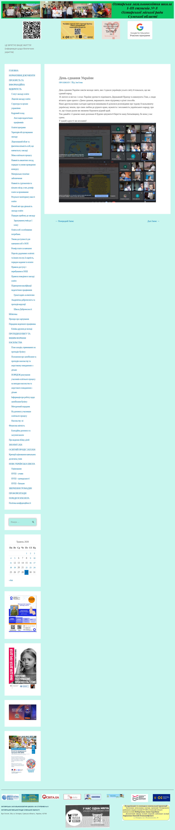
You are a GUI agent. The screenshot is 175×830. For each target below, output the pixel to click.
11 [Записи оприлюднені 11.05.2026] (11, 564)
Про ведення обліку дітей (19, 440)
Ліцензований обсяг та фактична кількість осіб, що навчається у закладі (22, 146)
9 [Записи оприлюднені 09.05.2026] (30, 559)
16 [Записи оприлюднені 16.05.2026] (30, 564)
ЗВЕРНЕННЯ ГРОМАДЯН (20, 489)
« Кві (11, 581)
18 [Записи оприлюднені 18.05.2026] (11, 568)
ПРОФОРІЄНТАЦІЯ (17, 494)
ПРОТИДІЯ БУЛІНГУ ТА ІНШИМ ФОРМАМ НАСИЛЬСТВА (19, 338)
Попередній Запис (64, 221)
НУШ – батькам (17, 484)
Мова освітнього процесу (21, 155)
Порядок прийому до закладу (23, 215)
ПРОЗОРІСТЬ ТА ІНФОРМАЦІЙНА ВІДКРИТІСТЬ (17, 84)
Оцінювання (16, 469)
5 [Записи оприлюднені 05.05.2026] (14, 559)
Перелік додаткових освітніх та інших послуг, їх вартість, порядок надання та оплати (22, 258)
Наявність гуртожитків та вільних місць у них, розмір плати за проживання (22, 187)
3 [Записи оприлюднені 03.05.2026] (34, 554)
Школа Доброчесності (23, 309)
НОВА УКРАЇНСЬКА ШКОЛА (22, 464)
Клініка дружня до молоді (21, 329)
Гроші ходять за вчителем (24, 295)
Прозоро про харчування (19, 319)
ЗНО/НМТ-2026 (15, 445)
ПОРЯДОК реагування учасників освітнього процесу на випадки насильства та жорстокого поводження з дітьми (23, 384)
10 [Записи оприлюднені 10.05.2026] (34, 559)
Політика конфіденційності (20, 504)
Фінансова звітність (17, 426)
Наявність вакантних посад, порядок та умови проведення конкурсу (23, 164)
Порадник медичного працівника (22, 324)
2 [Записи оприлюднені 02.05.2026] (30, 554)
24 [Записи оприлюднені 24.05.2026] (34, 568)
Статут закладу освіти (20, 94)
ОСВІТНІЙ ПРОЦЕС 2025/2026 (22, 450)
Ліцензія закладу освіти (20, 99)
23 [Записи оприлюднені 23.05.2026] (30, 568)
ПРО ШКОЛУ (65, 82)
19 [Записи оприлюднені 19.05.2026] (15, 568)
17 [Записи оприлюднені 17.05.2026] (34, 564)
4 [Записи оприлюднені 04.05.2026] (10, 559)
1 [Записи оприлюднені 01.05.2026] (26, 554)
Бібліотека (13, 314)
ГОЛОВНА (13, 70)
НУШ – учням (17, 474)
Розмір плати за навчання (21, 248)
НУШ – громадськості (20, 479)
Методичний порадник (20, 407)
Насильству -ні (17, 421)
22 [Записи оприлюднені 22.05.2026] (26, 568)
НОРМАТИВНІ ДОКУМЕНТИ (22, 75)
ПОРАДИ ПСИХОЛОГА (19, 499)
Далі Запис (153, 221)
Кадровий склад (17, 113)
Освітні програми (18, 127)
